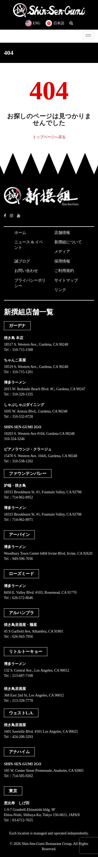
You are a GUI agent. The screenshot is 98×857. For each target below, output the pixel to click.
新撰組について (68, 242)
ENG (33, 23)
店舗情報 (62, 233)
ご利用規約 (64, 271)
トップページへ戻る (49, 137)
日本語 (54, 23)
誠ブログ (22, 261)
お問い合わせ (26, 271)
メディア (62, 251)
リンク (60, 290)
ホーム (20, 233)
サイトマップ (66, 280)
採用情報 (62, 261)
